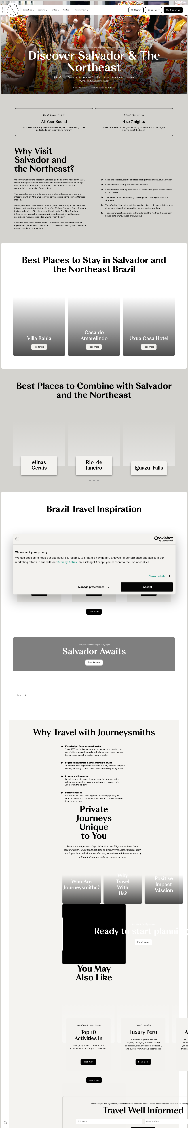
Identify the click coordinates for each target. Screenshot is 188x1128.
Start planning (173, 9)
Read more (89, 1061)
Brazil (93, 88)
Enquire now (94, 662)
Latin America (84, 88)
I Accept (146, 586)
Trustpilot (21, 695)
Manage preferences (93, 586)
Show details (157, 576)
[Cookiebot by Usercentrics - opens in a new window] (157, 539)
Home (75, 88)
